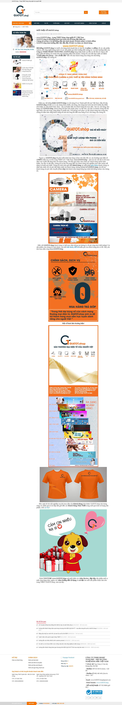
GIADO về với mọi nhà (27, 84)
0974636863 (46, 703)
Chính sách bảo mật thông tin (35, 665)
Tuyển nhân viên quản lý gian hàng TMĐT (49, 637)
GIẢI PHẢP (66, 23)
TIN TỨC (46, 23)
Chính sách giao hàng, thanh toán (36, 667)
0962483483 (23, 52)
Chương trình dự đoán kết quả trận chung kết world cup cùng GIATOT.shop (27, 93)
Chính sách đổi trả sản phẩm (35, 662)
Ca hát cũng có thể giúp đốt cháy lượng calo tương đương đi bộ (27, 69)
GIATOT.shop (25, 703)
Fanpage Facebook (68, 657)
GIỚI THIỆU (25, 26)
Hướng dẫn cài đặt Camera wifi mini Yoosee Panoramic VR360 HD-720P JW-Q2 (27, 77)
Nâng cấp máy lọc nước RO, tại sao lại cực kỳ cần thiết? (53, 633)
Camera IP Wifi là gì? (27, 60)
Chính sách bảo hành (33, 660)
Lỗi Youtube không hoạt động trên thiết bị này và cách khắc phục (55, 625)
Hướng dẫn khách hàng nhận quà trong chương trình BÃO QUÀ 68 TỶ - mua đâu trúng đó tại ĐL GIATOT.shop (67, 628)
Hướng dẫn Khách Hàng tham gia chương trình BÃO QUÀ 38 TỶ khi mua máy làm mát (61, 647)
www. (98, 682)
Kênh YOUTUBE (93, 23)
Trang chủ (16, 26)
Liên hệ (104, 23)
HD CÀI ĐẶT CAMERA (79, 23)
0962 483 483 (60, 703)
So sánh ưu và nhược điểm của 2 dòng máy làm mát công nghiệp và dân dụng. (59, 644)
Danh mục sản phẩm (22, 23)
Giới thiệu (36, 23)
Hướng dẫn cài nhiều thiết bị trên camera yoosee (51, 640)
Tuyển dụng (56, 23)
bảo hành (70, 247)
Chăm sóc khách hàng (17, 660)
